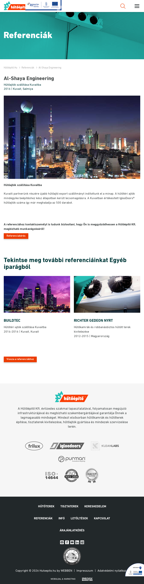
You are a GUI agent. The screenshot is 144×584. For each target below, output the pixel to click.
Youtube (72, 542)
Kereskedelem (95, 506)
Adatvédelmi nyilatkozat (113, 570)
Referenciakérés (16, 236)
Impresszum (84, 570)
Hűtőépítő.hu (17, 5)
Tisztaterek (69, 506)
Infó (61, 518)
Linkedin (77, 542)
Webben (66, 570)
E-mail (62, 542)
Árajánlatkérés (72, 530)
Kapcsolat (102, 518)
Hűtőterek (46, 506)
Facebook (67, 542)
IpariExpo (82, 542)
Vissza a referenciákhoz (20, 359)
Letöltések (79, 518)
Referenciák (28, 68)
